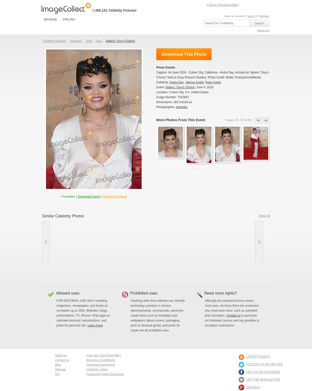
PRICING (69, 19)
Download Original (115, 196)
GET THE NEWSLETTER (263, 379)
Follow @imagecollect (223, 5)
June (99, 41)
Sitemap (60, 369)
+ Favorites (68, 196)
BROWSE (50, 19)
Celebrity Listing (97, 369)
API (57, 374)
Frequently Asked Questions (105, 374)
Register (264, 16)
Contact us (233, 315)
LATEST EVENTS (258, 356)
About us (61, 355)
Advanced (263, 30)
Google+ (253, 387)
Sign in (251, 16)
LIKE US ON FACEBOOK (263, 372)
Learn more (95, 325)
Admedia (181, 107)
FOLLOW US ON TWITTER (264, 364)
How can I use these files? (104, 355)
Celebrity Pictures (54, 41)
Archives (76, 41)
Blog (58, 365)
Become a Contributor (101, 360)
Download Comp (89, 196)
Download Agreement (101, 365)
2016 (89, 41)
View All (264, 216)
